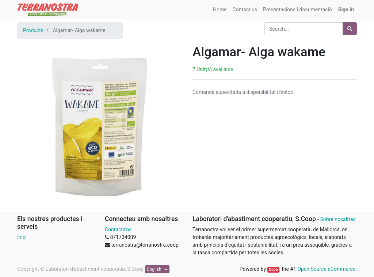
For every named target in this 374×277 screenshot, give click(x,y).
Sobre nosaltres (337, 219)
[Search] (350, 28)
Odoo (273, 269)
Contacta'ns (118, 229)
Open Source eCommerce (326, 269)
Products (33, 30)
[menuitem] (220, 9)
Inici (22, 237)
